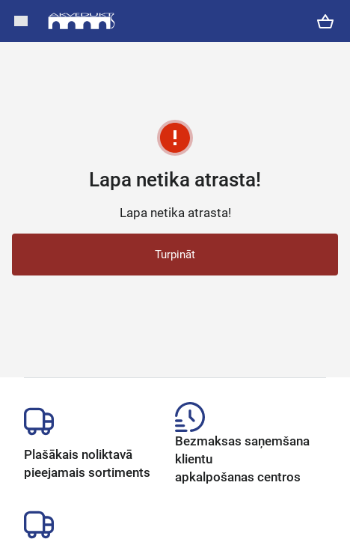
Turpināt (175, 254)
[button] (21, 21)
